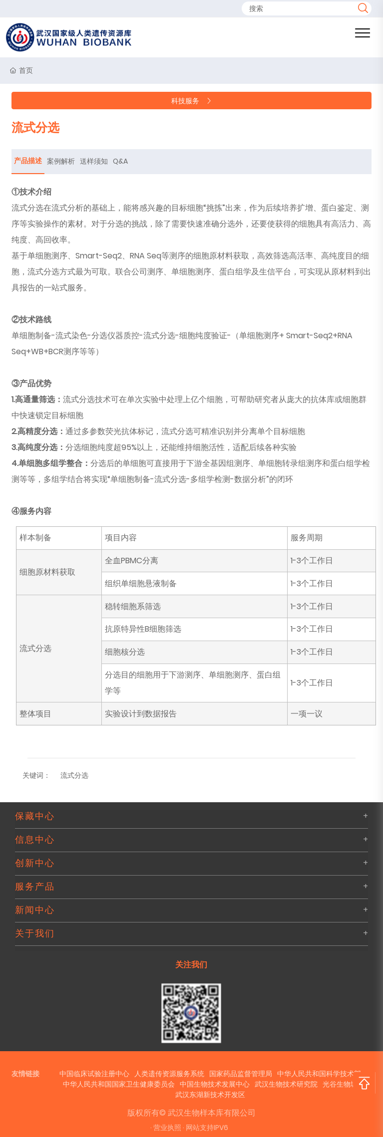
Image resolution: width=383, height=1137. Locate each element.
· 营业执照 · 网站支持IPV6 (189, 1128)
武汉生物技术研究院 (286, 1084)
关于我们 (35, 933)
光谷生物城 (340, 1084)
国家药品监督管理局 (240, 1074)
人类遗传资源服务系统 (169, 1074)
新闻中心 (35, 910)
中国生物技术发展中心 (215, 1084)
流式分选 (74, 775)
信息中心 (35, 840)
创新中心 (35, 863)
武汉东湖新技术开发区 (210, 1095)
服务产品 (35, 887)
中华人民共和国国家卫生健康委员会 (119, 1084)
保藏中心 (35, 816)
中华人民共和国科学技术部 (319, 1074)
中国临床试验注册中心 (94, 1074)
